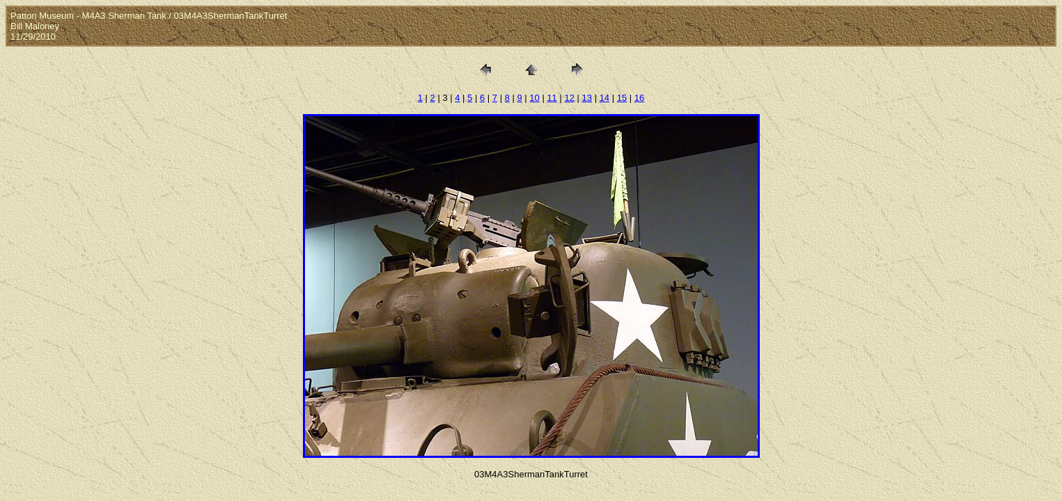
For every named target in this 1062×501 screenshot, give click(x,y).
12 (569, 98)
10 (534, 98)
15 (622, 98)
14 (604, 98)
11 (551, 98)
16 (639, 98)
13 (587, 98)
